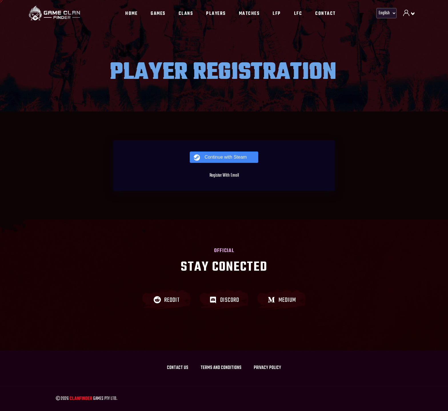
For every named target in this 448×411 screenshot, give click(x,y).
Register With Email (224, 175)
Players (216, 13)
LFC (298, 13)
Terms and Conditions (221, 368)
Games (158, 13)
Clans (186, 13)
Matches (249, 13)
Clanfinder (80, 398)
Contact (325, 13)
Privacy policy (267, 368)
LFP (277, 13)
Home (131, 13)
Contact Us (177, 368)
